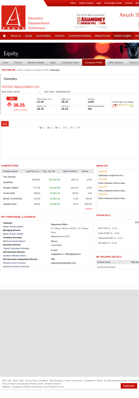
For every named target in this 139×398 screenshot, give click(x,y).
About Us (16, 35)
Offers (73, 3)
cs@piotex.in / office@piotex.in (66, 254)
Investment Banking (80, 35)
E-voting (107, 380)
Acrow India (9, 193)
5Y (79, 128)
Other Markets (115, 62)
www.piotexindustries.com (63, 263)
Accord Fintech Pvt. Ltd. (53, 387)
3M (57, 128)
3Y (72, 128)
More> (89, 209)
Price (5, 62)
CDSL (21, 380)
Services (60, 35)
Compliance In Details (93, 380)
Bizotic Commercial (12, 198)
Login (98, 3)
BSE (12, 98)
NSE (9, 380)
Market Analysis (36, 62)
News (53, 62)
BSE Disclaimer (56, 380)
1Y (65, 128)
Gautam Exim (9, 204)
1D (41, 128)
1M (49, 128)
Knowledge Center (113, 3)
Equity (28, 35)
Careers (129, 3)
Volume (18, 62)
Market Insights (122, 35)
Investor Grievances (73, 380)
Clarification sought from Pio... (111, 175)
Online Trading (86, 3)
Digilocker (128, 385)
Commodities (43, 35)
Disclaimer (43, 380)
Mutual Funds (102, 35)
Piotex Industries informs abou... (112, 183)
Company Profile (93, 62)
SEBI (15, 380)
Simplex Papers (10, 187)
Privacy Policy (31, 380)
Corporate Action (70, 62)
